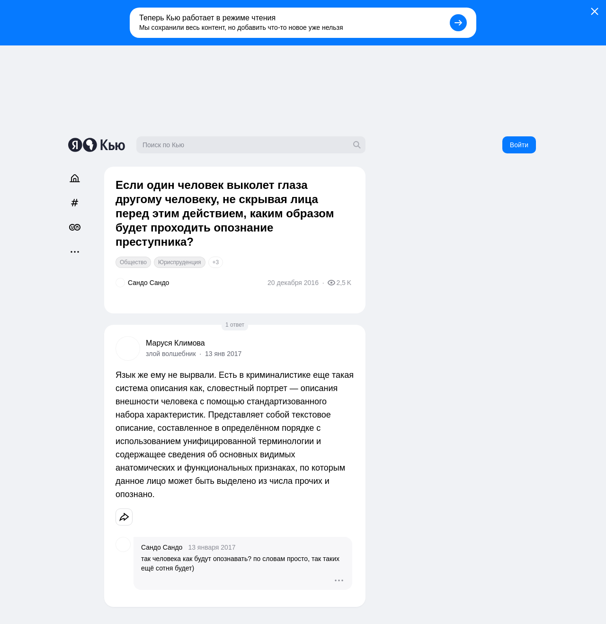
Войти (519, 145)
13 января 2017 (211, 547)
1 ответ (234, 324)
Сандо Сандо (161, 547)
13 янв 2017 (223, 353)
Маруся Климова (175, 343)
